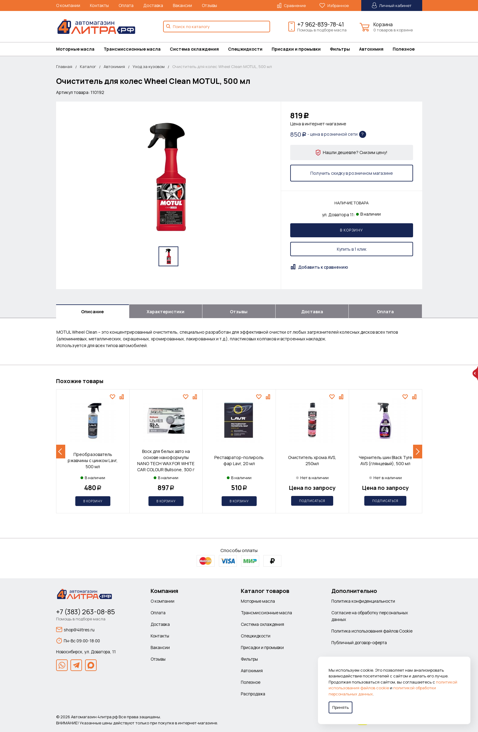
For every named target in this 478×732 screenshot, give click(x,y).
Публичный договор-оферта (359, 642)
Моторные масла (75, 49)
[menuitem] (80, 49)
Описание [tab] (92, 311)
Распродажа (253, 694)
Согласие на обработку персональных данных (369, 616)
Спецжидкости (245, 49)
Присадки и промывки (296, 49)
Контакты (99, 5)
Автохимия (371, 49)
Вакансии (182, 5)
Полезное (404, 49)
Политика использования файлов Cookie (371, 631)
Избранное (334, 5)
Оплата (126, 5)
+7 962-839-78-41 (320, 24)
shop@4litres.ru (75, 629)
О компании (68, 5)
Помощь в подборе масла (322, 30)
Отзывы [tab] (239, 311)
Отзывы (209, 5)
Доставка (153, 5)
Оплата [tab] (385, 311)
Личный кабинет (392, 5)
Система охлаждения (194, 49)
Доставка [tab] (312, 311)
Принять (340, 707)
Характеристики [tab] (165, 311)
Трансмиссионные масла (132, 49)
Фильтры (340, 49)
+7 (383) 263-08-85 (85, 611)
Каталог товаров (265, 590)
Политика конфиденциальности (363, 601)
